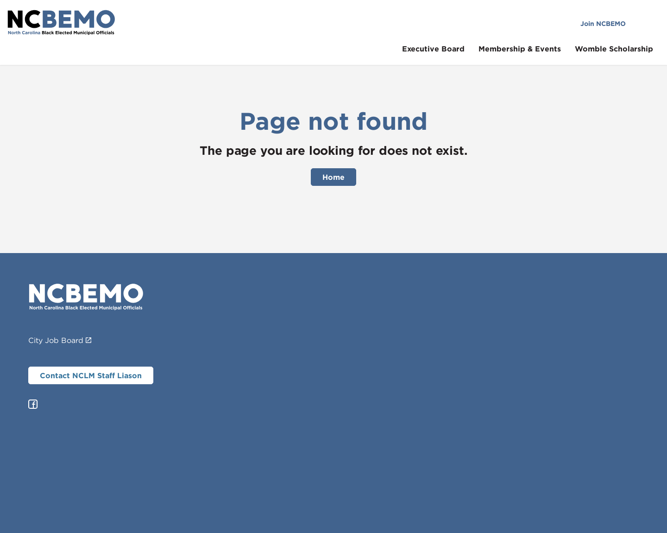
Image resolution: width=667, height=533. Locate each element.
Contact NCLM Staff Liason (91, 375)
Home (333, 177)
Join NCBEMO (610, 23)
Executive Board (440, 48)
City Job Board (59, 340)
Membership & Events (526, 48)
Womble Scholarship (621, 48)
